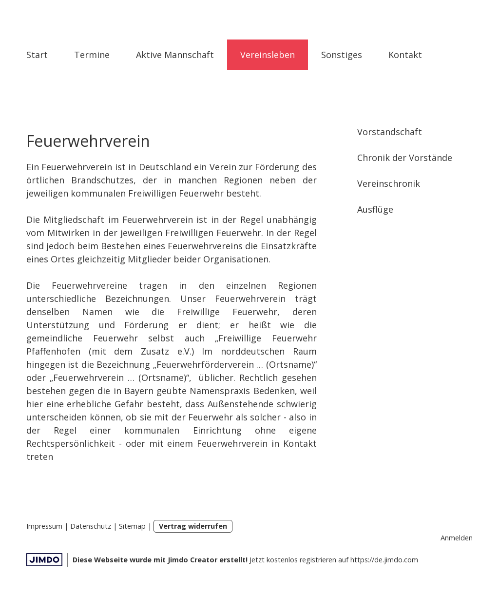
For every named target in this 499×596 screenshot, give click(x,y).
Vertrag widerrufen (193, 526)
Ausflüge (375, 209)
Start (37, 54)
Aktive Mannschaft (175, 54)
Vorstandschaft (389, 132)
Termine (92, 54)
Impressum (44, 526)
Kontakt (405, 54)
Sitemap (132, 526)
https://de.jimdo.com (384, 559)
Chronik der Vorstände (404, 157)
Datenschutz (90, 526)
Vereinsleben (267, 54)
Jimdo (44, 559)
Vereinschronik (388, 183)
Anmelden (457, 537)
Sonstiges (341, 54)
